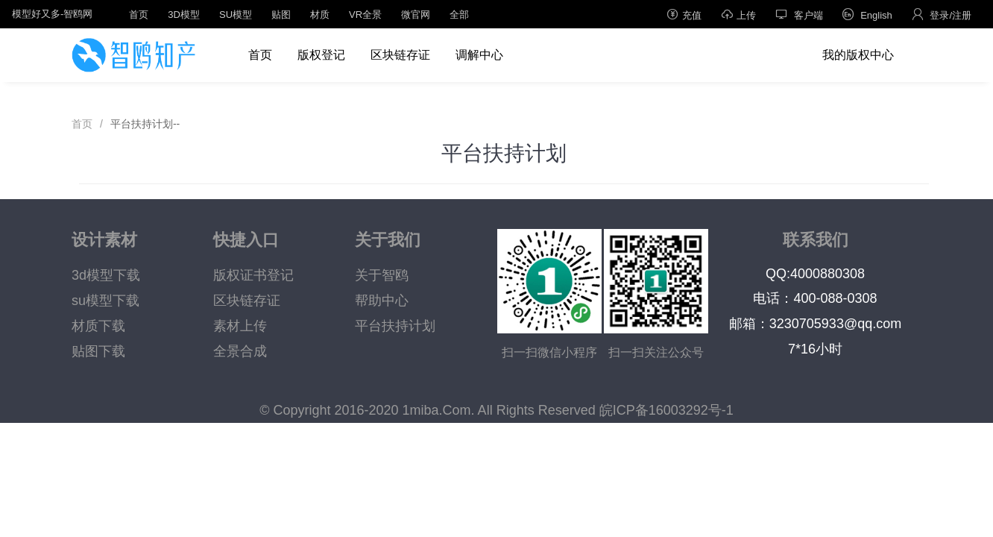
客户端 (799, 14)
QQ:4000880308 (815, 273)
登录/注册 (941, 14)
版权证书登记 (253, 275)
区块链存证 (400, 54)
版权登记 (321, 54)
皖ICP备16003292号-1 (666, 410)
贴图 (281, 14)
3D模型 (184, 14)
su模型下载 (105, 300)
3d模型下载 (106, 275)
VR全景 (365, 14)
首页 (138, 14)
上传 (738, 14)
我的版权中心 (858, 54)
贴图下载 (98, 351)
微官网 (415, 14)
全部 (459, 14)
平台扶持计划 (395, 325)
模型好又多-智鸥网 (52, 13)
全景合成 (240, 351)
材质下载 (98, 325)
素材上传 (240, 325)
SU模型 (235, 14)
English (867, 14)
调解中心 (479, 54)
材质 (320, 14)
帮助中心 (382, 300)
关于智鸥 (382, 275)
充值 (684, 14)
